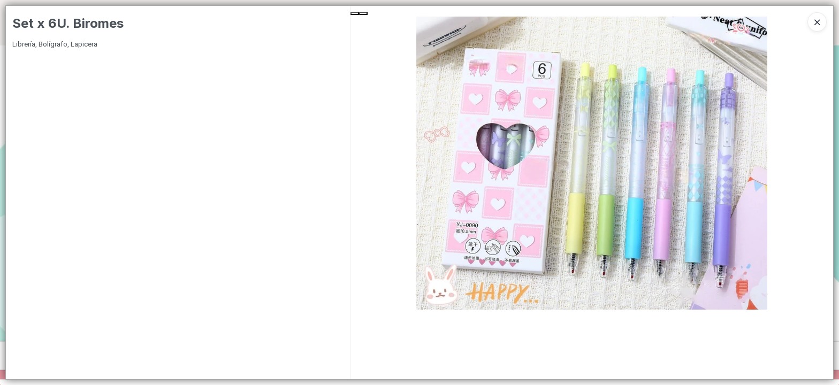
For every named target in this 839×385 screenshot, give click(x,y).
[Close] (817, 22)
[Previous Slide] (354, 13)
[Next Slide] (363, 13)
